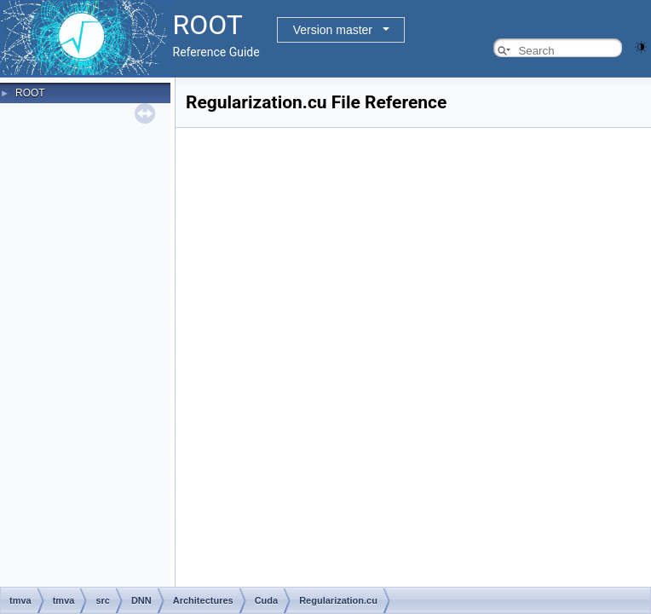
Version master (332, 30)
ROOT (30, 93)
